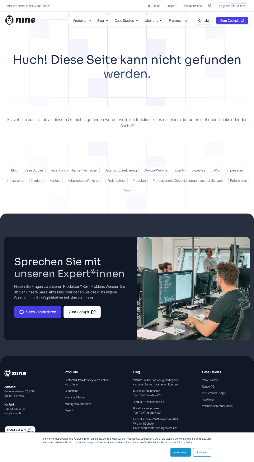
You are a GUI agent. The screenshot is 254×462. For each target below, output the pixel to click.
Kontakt (203, 20)
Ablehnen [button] (202, 452)
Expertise (199, 170)
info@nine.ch (12, 413)
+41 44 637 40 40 (15, 409)
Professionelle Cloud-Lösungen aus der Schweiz (188, 180)
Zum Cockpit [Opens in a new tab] (229, 20)
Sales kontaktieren (37, 312)
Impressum (235, 170)
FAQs (216, 170)
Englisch (224, 6)
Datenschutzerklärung (121, 170)
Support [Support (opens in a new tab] (171, 6)
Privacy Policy (184, 442)
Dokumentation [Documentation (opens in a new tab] (192, 6)
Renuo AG (208, 386)
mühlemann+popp (214, 393)
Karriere (37, 180)
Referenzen (238, 180)
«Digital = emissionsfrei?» (149, 401)
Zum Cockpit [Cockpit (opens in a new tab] (82, 312)
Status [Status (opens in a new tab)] (153, 6)
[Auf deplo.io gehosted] (24, 430)
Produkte (139, 180)
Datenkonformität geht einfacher (74, 170)
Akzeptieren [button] (180, 452)
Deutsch (240, 6)
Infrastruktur (15, 180)
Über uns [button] (151, 20)
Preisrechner (178, 20)
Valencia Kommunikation (217, 406)
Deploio (69, 410)
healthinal (208, 399)
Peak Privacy (210, 380)
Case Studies (34, 170)
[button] (210, 6)
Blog (14, 170)
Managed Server (75, 397)
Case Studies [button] (124, 20)
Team (127, 191)
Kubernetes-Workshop (83, 180)
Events (180, 170)
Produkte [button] (79, 20)
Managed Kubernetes (78, 404)
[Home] (20, 20)
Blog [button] (100, 20)
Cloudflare (71, 391)
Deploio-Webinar (156, 170)
